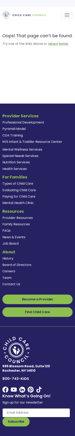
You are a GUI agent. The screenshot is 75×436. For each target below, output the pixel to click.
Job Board (10, 243)
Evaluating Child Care (19, 190)
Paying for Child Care (18, 196)
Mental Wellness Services (22, 149)
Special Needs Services (20, 156)
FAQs (6, 230)
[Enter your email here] (36, 412)
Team (7, 277)
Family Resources (16, 224)
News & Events (13, 237)
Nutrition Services (16, 162)
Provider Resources (17, 218)
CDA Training (12, 135)
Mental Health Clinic (18, 203)
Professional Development (23, 122)
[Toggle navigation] (67, 15)
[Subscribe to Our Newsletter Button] (16, 421)
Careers (8, 271)
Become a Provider (37, 299)
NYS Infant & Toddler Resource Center (32, 141)
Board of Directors (16, 265)
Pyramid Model (14, 128)
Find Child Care (37, 312)
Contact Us (11, 284)
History (7, 258)
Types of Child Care (17, 183)
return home (58, 43)
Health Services (14, 169)
